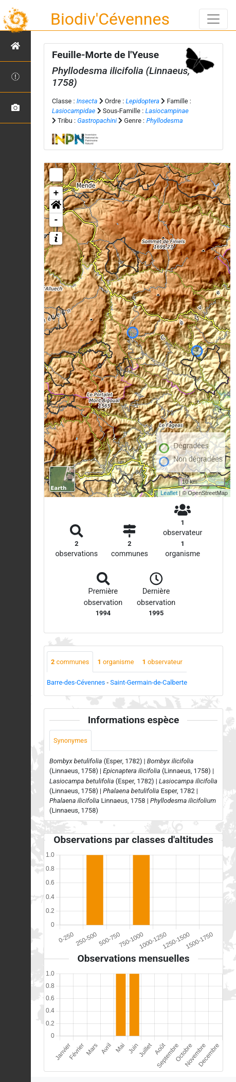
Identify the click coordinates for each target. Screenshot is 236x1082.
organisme (115, 662)
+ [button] (56, 193)
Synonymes (70, 740)
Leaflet (168, 493)
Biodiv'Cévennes (110, 19)
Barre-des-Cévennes (76, 682)
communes (70, 662)
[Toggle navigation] (213, 19)
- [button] (56, 220)
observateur (162, 662)
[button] (56, 206)
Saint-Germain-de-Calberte (148, 682)
